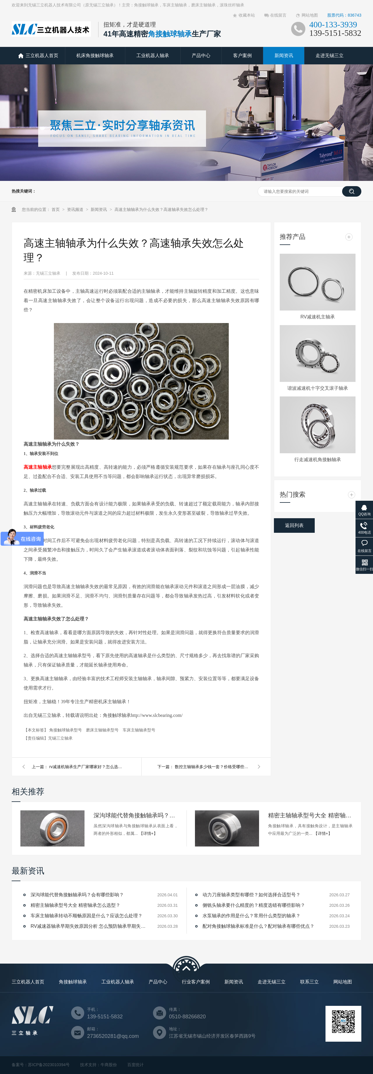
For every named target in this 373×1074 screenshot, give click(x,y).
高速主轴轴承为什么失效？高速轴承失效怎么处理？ (161, 209)
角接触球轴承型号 (66, 730)
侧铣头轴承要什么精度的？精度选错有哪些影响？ (254, 905)
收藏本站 (247, 15)
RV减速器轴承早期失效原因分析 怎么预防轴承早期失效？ (89, 926)
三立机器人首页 (42, 55)
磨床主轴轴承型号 (103, 730)
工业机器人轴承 (152, 55)
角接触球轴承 (73, 981)
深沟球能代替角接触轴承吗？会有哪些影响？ (136, 815)
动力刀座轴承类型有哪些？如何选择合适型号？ (251, 894)
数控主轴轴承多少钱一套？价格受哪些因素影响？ (213, 766)
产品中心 (201, 55)
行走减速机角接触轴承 (317, 459)
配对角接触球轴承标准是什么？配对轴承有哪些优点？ (258, 926)
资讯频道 (76, 209)
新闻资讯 (284, 55)
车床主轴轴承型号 (139, 730)
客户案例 (242, 55)
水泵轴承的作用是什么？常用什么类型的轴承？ (251, 915)
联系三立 (309, 981)
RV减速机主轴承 (317, 316)
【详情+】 (148, 833)
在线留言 (278, 15)
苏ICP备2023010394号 (49, 1064)
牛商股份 (109, 1064)
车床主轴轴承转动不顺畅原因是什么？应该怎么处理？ (86, 915)
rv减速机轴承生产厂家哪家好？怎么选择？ (87, 766)
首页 (56, 209)
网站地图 (310, 15)
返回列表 (294, 525)
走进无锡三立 (330, 55)
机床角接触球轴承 (95, 55)
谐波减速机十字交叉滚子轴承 (317, 388)
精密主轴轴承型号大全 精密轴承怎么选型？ (310, 815)
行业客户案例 (196, 981)
